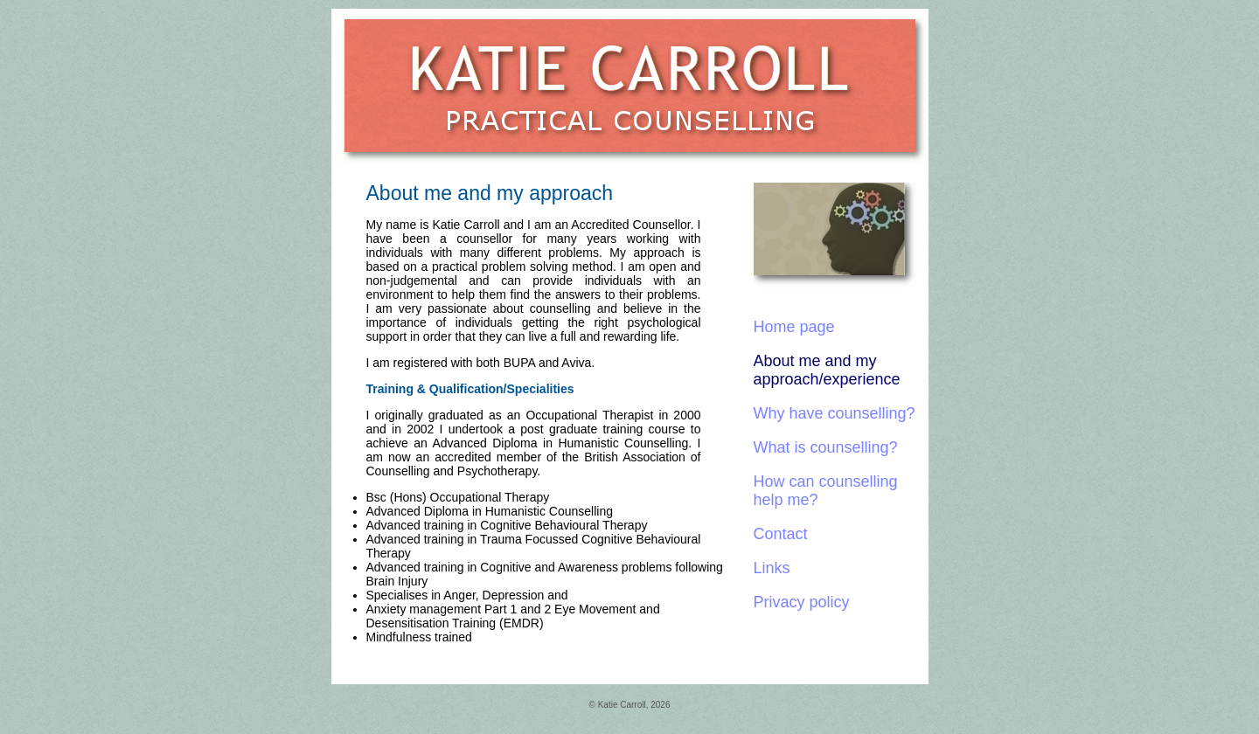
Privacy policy (802, 602)
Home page (794, 327)
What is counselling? (826, 447)
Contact (781, 534)
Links (772, 568)
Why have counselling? (834, 413)
